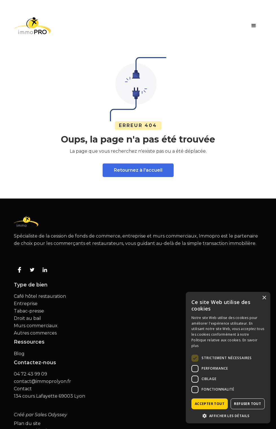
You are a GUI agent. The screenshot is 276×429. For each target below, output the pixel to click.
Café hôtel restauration (40, 296)
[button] (253, 25)
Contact (23, 389)
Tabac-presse (29, 311)
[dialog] (228, 357)
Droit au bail (27, 318)
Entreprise (25, 303)
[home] (32, 25)
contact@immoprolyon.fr (42, 381)
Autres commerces (35, 333)
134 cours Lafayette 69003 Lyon (49, 396)
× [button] (264, 298)
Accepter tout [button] (209, 403)
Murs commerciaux (36, 326)
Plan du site (27, 423)
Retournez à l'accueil (138, 170)
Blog (19, 354)
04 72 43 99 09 (30, 374)
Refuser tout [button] (247, 403)
